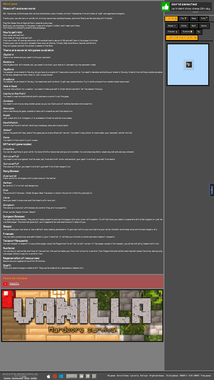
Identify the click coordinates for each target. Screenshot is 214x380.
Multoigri (144, 375)
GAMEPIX (183, 375)
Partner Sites (17, 377)
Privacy (7, 377)
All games (111, 375)
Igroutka (134, 375)
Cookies (34, 377)
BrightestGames (157, 375)
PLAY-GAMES (194, 375)
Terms (27, 377)
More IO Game (123, 375)
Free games (206, 375)
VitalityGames (172, 375)
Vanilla (71, 376)
